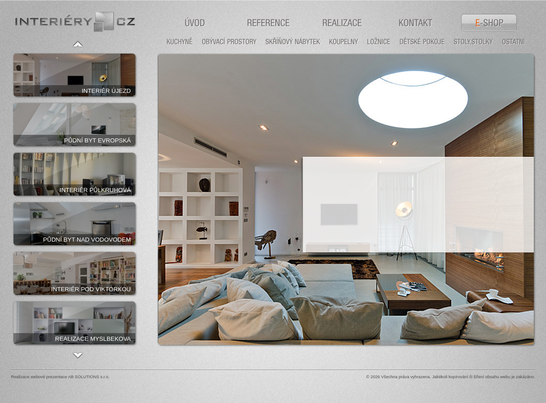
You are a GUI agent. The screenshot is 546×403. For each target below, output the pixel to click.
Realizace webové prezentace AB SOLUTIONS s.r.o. (60, 377)
